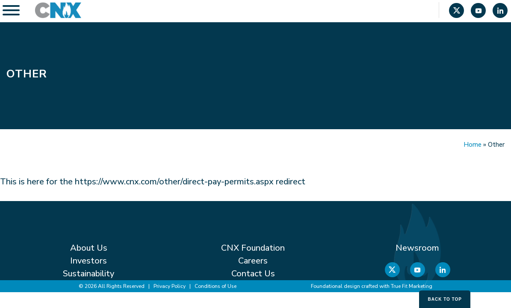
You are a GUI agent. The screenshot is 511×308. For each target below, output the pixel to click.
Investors (88, 261)
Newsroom (417, 248)
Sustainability (88, 273)
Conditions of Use (215, 286)
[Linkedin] (500, 11)
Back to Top (445, 299)
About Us (88, 248)
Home (472, 144)
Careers (253, 261)
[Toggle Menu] (11, 10)
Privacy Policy (170, 286)
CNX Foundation (253, 248)
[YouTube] (478, 11)
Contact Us (253, 273)
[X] (456, 11)
